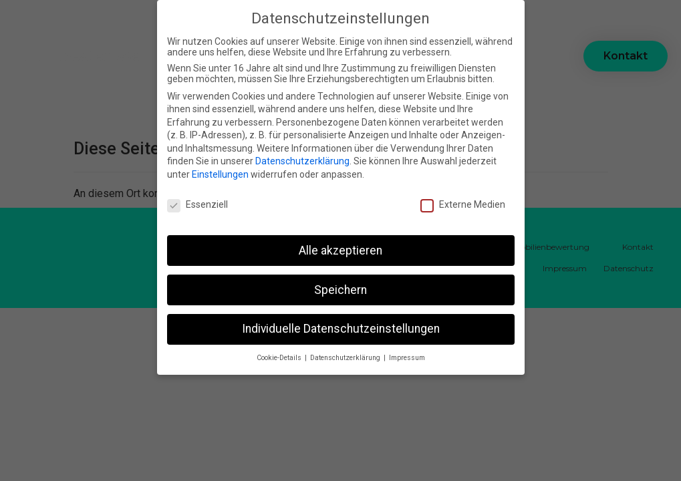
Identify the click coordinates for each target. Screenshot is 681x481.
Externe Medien (462, 202)
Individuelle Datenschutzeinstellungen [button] (341, 326)
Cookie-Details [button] (280, 355)
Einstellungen (220, 172)
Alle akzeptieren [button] (340, 248)
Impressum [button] (407, 355)
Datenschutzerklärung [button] (346, 355)
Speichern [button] (340, 287)
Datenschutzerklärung (302, 159)
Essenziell (197, 202)
